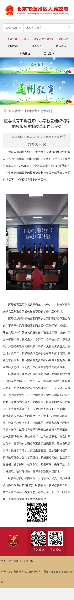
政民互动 (25, 53)
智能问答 (64, 39)
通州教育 (31, 111)
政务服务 (61, 45)
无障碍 (25, 39)
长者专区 (12, 39)
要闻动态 (13, 45)
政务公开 (37, 45)
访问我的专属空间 (44, 39)
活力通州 (49, 53)
